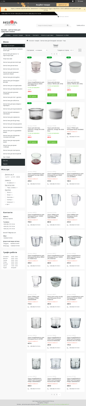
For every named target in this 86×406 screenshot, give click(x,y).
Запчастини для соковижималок (12, 127)
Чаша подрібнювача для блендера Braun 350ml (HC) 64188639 (75, 298)
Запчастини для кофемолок (11, 117)
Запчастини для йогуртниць (11, 120)
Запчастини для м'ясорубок (11, 77)
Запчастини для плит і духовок (12, 97)
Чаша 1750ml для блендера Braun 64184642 (75, 128)
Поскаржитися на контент (47, 404)
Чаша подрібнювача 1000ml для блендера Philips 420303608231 (35, 380)
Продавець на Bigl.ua (43, 402)
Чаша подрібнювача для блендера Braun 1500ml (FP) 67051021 (55, 257)
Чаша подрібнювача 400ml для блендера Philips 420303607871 (73, 380)
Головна (7, 35)
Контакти (36, 35)
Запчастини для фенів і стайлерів (10, 146)
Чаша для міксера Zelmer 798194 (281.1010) (55, 83)
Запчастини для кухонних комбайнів (10, 93)
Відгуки (5, 164)
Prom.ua (52, 401)
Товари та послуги (8, 45)
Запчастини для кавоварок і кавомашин (11, 113)
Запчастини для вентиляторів (12, 62)
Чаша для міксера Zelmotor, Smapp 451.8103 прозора (36, 129)
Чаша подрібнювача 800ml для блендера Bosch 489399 (73, 257)
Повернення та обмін (62, 35)
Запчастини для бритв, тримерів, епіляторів (13, 49)
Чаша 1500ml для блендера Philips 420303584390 (33, 298)
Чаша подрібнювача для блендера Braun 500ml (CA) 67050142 (55, 175)
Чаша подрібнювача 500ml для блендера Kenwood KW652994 (54, 339)
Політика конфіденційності (62, 404)
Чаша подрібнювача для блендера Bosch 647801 (36, 338)
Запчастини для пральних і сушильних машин (11, 73)
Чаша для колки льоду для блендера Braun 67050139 (55, 298)
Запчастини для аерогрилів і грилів (11, 141)
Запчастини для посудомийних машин (12, 131)
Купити (34, 96)
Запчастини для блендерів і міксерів (11, 81)
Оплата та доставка (47, 35)
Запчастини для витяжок (10, 65)
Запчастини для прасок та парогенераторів (11, 54)
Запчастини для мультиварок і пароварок (12, 104)
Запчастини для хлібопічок (11, 100)
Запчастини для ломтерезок (11, 150)
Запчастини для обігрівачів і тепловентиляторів (11, 136)
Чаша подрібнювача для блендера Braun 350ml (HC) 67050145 (36, 83)
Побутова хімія (7, 59)
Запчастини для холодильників (12, 85)
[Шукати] (67, 25)
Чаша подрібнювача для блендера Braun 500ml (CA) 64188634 (75, 175)
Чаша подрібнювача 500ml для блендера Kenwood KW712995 (54, 380)
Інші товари (6, 157)
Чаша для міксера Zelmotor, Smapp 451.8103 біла (55, 129)
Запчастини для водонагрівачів (12, 109)
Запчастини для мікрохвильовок (12, 89)
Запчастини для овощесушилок (12, 124)
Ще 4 (8, 204)
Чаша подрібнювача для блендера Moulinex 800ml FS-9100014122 (36, 257)
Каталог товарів (18, 35)
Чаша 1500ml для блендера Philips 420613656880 (53, 216)
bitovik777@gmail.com (9, 232)
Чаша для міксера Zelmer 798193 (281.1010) (75, 83)
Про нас (27, 35)
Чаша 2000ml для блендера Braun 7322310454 (72, 216)
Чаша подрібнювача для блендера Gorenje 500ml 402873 (36, 175)
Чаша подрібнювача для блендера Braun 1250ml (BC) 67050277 (36, 216)
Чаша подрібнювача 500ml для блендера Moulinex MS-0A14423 (73, 339)
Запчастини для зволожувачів (12, 153)
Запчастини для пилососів (11, 69)
